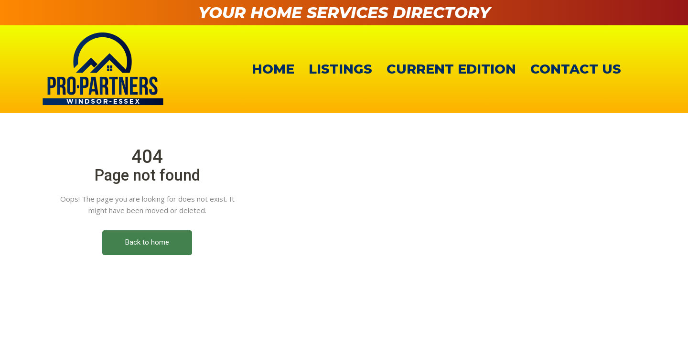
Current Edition (451, 69)
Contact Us (575, 69)
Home (273, 69)
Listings (340, 69)
